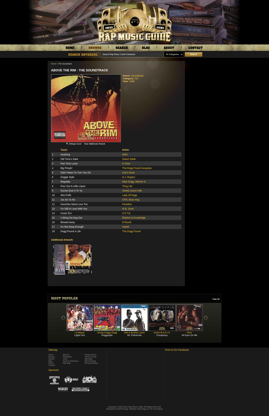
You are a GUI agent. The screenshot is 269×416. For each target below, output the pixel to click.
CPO (124, 199)
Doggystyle (107, 335)
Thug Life (127, 186)
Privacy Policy (90, 355)
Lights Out (79, 335)
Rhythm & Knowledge (134, 217)
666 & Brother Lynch (134, 332)
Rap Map (67, 363)
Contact (51, 365)
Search (51, 359)
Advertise (89, 359)
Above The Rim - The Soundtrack (79, 70)
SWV (125, 154)
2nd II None (128, 172)
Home (53, 64)
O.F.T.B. (126, 213)
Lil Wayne (80, 332)
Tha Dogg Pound (131, 231)
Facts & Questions (71, 361)
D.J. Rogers (128, 177)
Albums (66, 355)
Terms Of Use (90, 357)
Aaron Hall (135, 190)
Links (65, 359)
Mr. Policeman (134, 335)
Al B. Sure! (128, 208)
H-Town (126, 163)
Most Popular (90, 361)
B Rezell (126, 222)
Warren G (140, 181)
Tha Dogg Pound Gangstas (137, 168)
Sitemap (52, 349)
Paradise (127, 204)
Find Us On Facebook (177, 349)
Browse (51, 357)
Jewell (125, 190)
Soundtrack (137, 75)
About (51, 363)
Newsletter (67, 357)
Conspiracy (162, 335)
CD (136, 78)
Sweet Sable (129, 159)
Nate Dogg (128, 181)
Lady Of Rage (129, 195)
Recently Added (91, 363)
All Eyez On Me (189, 335)
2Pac (189, 332)
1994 (132, 81)
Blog (50, 361)
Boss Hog (134, 199)
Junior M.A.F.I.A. (162, 332)
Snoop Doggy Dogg (107, 332)
